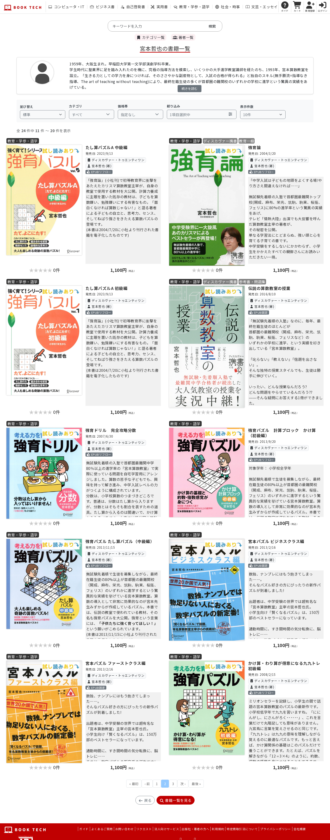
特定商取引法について (242, 829)
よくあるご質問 (102, 829)
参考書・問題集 (252, 281)
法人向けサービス (166, 829)
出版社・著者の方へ (195, 829)
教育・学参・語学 (191, 6)
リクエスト (144, 829)
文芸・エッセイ (262, 6)
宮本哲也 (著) (99, 165)
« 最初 (133, 783)
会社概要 (300, 829)
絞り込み (173, 106)
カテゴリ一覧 (150, 37)
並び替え (26, 106)
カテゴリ (75, 106)
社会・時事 (227, 6)
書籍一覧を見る (176, 800)
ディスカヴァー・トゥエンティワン (115, 160)
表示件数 (246, 106)
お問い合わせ (124, 829)
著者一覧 (183, 37)
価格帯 (123, 106)
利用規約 (218, 829)
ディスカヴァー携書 (220, 141)
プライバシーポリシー (275, 829)
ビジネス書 (102, 6)
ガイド (83, 829)
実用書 (159, 6)
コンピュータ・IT (66, 6)
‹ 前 (147, 783)
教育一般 (246, 141)
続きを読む (190, 88)
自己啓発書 (133, 6)
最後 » (196, 783)
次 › (182, 783)
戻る (144, 800)
